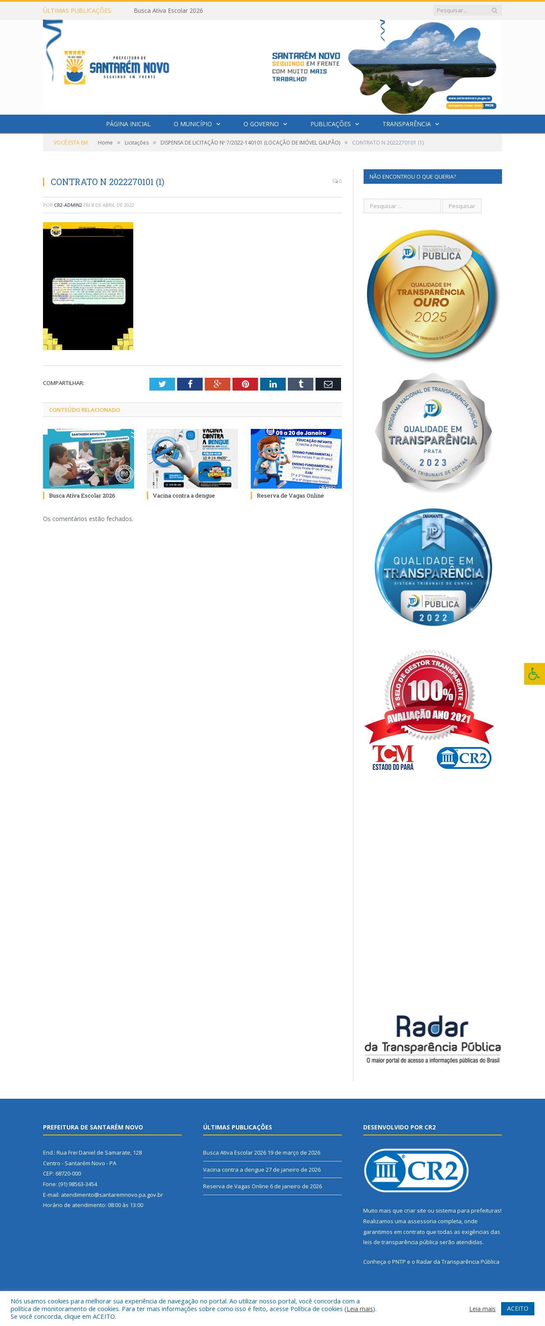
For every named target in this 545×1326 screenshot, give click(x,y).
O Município (193, 124)
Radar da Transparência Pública (457, 1261)
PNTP (399, 1261)
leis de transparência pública (400, 1242)
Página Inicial (128, 124)
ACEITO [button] (517, 1308)
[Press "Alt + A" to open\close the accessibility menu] (534, 674)
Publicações (330, 124)
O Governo (261, 124)
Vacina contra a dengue (184, 495)
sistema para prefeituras (468, 1210)
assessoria (421, 1221)
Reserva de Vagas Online (290, 495)
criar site (415, 1210)
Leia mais (360, 1308)
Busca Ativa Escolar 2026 (168, 10)
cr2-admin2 (68, 205)
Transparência (406, 124)
